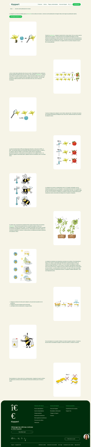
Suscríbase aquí (26, 432)
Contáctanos (76, 4)
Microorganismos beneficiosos (40, 417)
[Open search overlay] (69, 4)
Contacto (52, 415)
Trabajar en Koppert (54, 413)
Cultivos (45, 4)
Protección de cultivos (38, 420)
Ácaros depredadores (38, 408)
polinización (29, 13)
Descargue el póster (16, 16)
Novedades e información (55, 410)
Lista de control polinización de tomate (23, 8)
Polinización (36, 422)
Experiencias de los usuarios (71, 408)
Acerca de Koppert (63, 4)
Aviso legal (60, 444)
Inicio (11, 8)
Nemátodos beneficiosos (39, 415)
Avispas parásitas (38, 413)
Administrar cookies (42, 444)
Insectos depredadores (39, 410)
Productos (40, 4)
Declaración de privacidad (52, 444)
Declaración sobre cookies (68, 444)
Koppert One (68, 410)
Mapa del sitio (77, 444)
